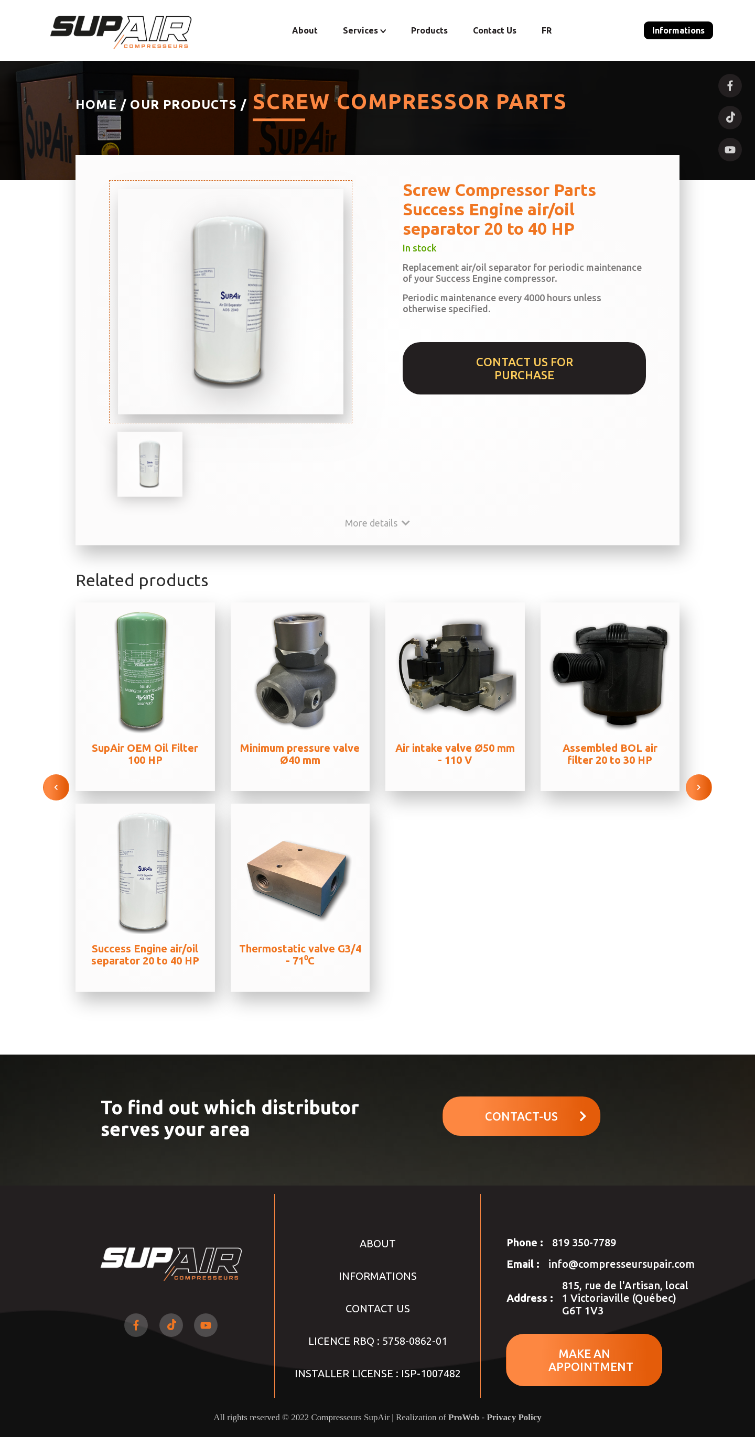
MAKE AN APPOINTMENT (590, 1360)
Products (429, 30)
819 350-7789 (584, 1242)
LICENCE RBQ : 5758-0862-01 (377, 1341)
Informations (678, 30)
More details (377, 523)
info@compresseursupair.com (621, 1264)
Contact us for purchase (524, 368)
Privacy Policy (514, 1417)
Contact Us (494, 30)
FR (547, 30)
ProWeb (463, 1417)
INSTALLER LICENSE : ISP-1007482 (378, 1373)
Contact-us (536, 1116)
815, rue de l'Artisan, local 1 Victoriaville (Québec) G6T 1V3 (625, 1298)
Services (364, 30)
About (305, 30)
